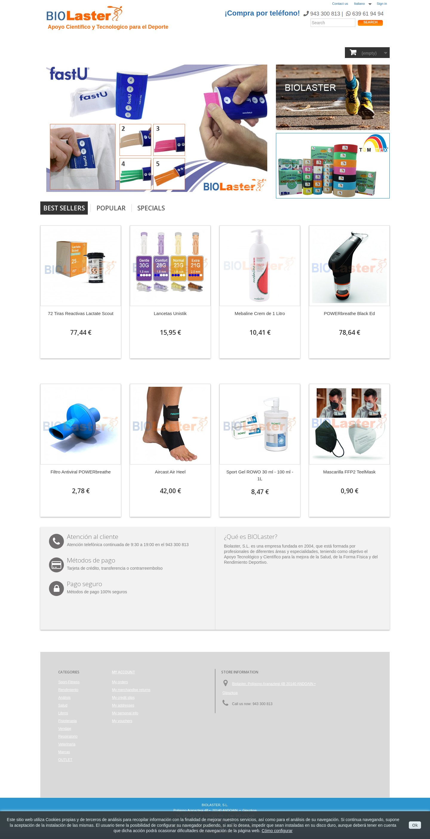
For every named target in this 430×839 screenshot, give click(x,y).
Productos (269, 39)
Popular (111, 208)
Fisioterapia (199, 52)
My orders (120, 682)
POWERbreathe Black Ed (349, 313)
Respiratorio (258, 52)
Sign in (382, 3)
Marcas (318, 52)
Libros (172, 52)
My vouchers (122, 721)
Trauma (135, 39)
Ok (415, 825)
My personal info (125, 713)
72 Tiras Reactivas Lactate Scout (80, 313)
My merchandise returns (131, 690)
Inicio (53, 39)
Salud (126, 52)
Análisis (149, 52)
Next (256, 181)
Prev (241, 181)
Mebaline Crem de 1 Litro (260, 313)
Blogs (244, 39)
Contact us (340, 3)
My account (123, 672)
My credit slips (123, 698)
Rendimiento (191, 39)
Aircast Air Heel (170, 471)
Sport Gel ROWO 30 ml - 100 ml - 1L (259, 475)
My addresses (123, 705)
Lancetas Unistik (170, 313)
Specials (151, 208)
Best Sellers (64, 208)
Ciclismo (160, 39)
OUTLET (342, 52)
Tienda (366, 40)
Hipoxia (111, 39)
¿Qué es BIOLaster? (250, 536)
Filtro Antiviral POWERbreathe (80, 471)
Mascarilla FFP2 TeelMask (349, 471)
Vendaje (228, 52)
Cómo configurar (277, 830)
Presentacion (81, 39)
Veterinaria (291, 52)
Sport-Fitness (62, 52)
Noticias (222, 39)
